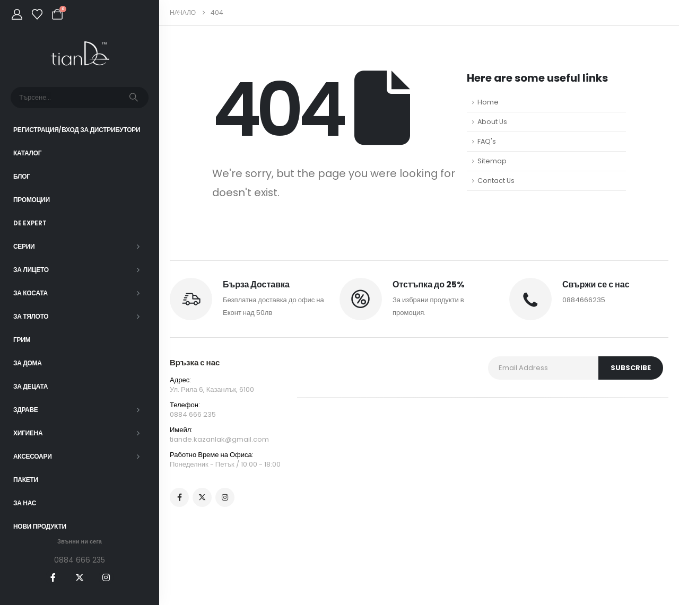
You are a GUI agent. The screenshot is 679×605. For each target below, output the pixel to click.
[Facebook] (53, 577)
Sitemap (492, 160)
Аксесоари (32, 456)
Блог (21, 176)
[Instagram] (106, 577)
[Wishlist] (37, 14)
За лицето (31, 269)
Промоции (31, 199)
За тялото (30, 316)
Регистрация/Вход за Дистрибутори (76, 129)
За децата (30, 386)
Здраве (25, 409)
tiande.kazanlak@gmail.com (219, 439)
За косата (30, 292)
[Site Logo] (79, 54)
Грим (21, 339)
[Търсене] (133, 97)
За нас (24, 502)
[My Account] (17, 14)
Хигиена (27, 432)
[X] (79, 577)
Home (488, 102)
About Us (492, 121)
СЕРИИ (23, 246)
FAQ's (486, 141)
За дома (27, 362)
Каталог (27, 152)
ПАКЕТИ (25, 479)
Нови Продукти (39, 526)
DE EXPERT (29, 222)
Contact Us (496, 180)
